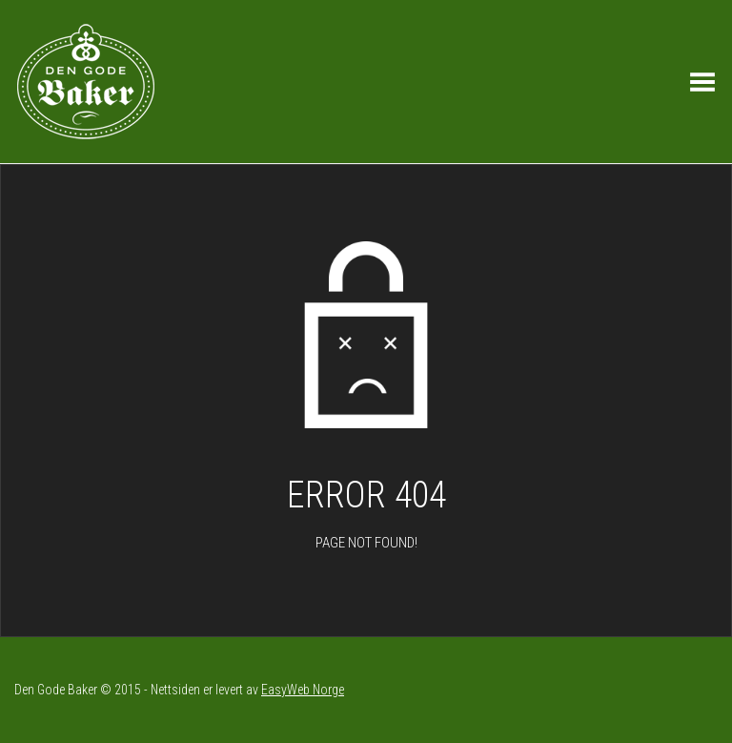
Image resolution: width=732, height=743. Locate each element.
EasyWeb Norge (302, 689)
